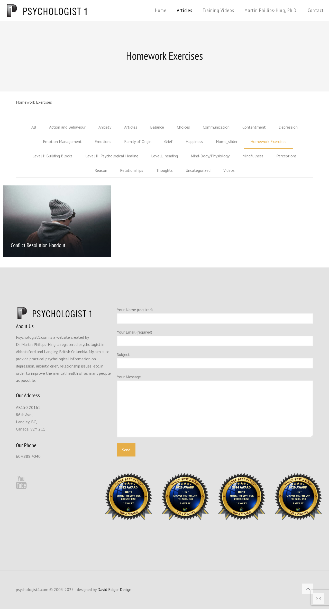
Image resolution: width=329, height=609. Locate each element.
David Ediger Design (114, 589)
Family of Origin (137, 141)
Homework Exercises (268, 141)
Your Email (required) (215, 337)
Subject (215, 360)
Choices (183, 127)
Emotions (103, 141)
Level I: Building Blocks (52, 155)
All (33, 127)
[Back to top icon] (307, 589)
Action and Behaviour (67, 127)
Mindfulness (252, 155)
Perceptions (286, 155)
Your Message (215, 405)
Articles (130, 127)
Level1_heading (164, 155)
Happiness (194, 141)
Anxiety (104, 127)
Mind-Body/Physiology (210, 155)
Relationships (131, 170)
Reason (101, 170)
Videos (229, 170)
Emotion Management (62, 141)
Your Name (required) (215, 315)
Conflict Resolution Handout (38, 245)
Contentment (254, 127)
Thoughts (164, 170)
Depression (288, 127)
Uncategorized (198, 170)
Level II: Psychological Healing (111, 155)
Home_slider (226, 141)
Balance (157, 127)
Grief (168, 141)
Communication (216, 127)
